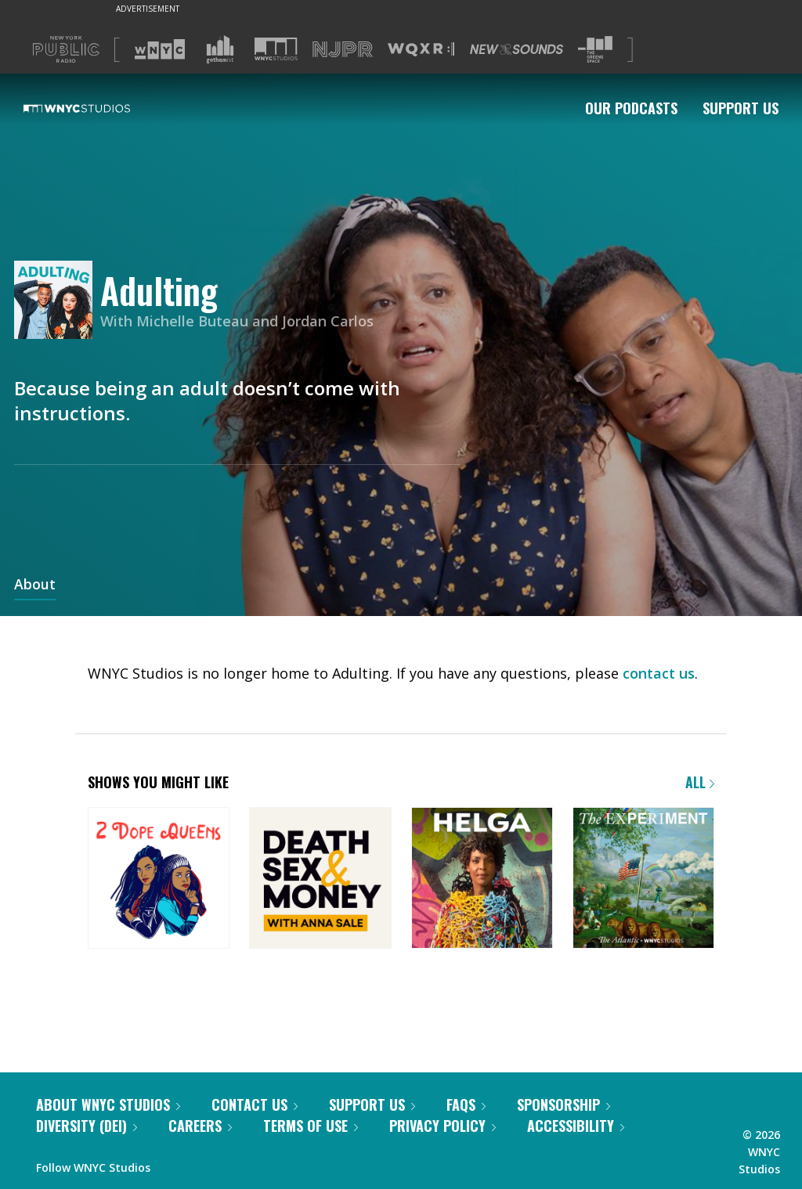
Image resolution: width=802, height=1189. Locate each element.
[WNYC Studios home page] (96, 108)
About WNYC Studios (108, 1104)
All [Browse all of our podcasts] (699, 782)
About (35, 585)
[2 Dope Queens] (158, 879)
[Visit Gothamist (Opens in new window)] (220, 49)
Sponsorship (563, 1104)
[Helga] (482, 879)
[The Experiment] (643, 879)
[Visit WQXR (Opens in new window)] (421, 49)
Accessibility (575, 1125)
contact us (659, 673)
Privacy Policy (442, 1125)
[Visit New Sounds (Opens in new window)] (516, 49)
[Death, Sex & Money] (320, 879)
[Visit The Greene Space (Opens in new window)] (595, 49)
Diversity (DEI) (86, 1125)
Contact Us (254, 1104)
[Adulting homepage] (57, 301)
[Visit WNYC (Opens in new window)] (160, 49)
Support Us (741, 108)
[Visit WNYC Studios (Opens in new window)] (276, 49)
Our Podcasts (631, 108)
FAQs (466, 1104)
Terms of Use (310, 1125)
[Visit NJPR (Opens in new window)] (342, 49)
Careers (200, 1125)
